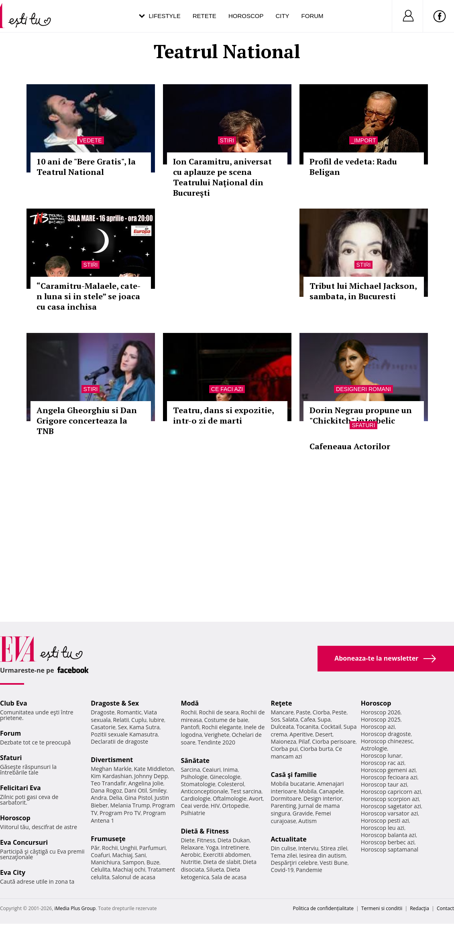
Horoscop (246, 15)
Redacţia (419, 908)
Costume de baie (226, 720)
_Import (363, 140)
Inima (230, 769)
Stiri (227, 140)
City (282, 15)
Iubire (156, 720)
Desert (323, 734)
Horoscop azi (378, 726)
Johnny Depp (151, 776)
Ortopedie (235, 805)
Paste (303, 712)
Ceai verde (194, 805)
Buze (153, 862)
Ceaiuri (211, 769)
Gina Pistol (138, 797)
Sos (275, 719)
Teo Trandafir (108, 783)
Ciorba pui (284, 748)
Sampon (133, 862)
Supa (324, 719)
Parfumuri (152, 848)
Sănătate (195, 760)
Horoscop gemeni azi (388, 770)
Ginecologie (225, 777)
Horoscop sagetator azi (391, 806)
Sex (122, 727)
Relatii (121, 720)
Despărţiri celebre (294, 862)
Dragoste (102, 712)
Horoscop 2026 (381, 712)
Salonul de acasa (133, 877)
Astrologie (374, 748)
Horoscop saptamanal (389, 849)
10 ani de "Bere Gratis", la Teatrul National (86, 166)
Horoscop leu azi (382, 828)
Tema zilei (284, 855)
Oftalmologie (229, 798)
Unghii (128, 848)
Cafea (307, 719)
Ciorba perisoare (334, 741)
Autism (307, 821)
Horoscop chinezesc (387, 741)
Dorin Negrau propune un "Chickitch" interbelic (360, 415)
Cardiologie (195, 798)
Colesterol (231, 784)
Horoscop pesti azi (385, 820)
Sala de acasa (229, 877)
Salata (290, 719)
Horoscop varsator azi (389, 813)
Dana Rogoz (106, 790)
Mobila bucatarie (293, 783)
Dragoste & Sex (115, 703)
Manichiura (105, 862)
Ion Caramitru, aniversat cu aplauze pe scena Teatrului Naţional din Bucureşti (222, 177)
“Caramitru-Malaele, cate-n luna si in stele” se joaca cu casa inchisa (88, 296)
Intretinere (235, 847)
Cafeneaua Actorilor (349, 446)
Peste (339, 712)
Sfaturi (363, 425)
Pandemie (309, 870)
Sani (140, 855)
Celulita (100, 869)
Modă (190, 703)
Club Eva (13, 703)
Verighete (216, 734)
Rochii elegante (222, 727)
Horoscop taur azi (384, 784)
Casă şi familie (294, 774)
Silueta (215, 869)
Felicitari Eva (20, 787)
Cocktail (331, 726)
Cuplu (139, 720)
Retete (204, 15)
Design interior (322, 798)
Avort (256, 798)
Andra (99, 797)
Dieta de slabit (221, 862)
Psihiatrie (193, 813)
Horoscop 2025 (381, 719)
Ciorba (321, 712)
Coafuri (100, 855)
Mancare (282, 712)
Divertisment (112, 759)
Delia (115, 797)
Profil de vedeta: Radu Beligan (353, 166)
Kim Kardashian (111, 776)
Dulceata (282, 726)
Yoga (212, 847)
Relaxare (192, 847)
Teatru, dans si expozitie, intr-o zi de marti (223, 415)
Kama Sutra (144, 727)
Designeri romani (363, 389)
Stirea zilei (334, 848)
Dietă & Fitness (205, 831)
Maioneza (283, 741)
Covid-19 (282, 870)
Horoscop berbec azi (388, 842)
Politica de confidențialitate (323, 908)
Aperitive (301, 734)
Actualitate (289, 839)
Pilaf (303, 741)
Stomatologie (198, 784)
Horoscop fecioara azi (389, 777)
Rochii (110, 848)
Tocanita (307, 726)
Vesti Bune (334, 862)
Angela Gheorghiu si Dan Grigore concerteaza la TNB (87, 420)
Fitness (206, 840)
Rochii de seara (219, 712)
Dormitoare (286, 798)
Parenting (283, 805)
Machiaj (122, 855)
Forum (312, 15)
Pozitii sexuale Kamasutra (124, 734)
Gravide (303, 813)
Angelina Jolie (145, 783)
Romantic (129, 712)
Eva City (12, 872)
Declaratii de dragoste (119, 741)
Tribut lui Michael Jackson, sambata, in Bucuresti (363, 291)
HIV (215, 805)
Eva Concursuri (24, 842)
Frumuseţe (108, 838)
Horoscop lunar (381, 755)
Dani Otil (135, 790)
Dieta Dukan (234, 840)
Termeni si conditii (382, 908)
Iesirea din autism (322, 855)
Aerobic (191, 854)
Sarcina (190, 769)
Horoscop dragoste (386, 734)
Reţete (281, 703)
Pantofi (190, 727)
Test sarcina (246, 791)
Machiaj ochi (129, 869)
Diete (187, 840)
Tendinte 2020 (216, 742)
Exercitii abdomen (226, 854)
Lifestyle (165, 15)
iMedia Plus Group (75, 908)
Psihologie (194, 777)
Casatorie (103, 727)
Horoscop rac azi (383, 763)
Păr (95, 848)
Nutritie (191, 862)
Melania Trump (130, 805)
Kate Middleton (154, 769)
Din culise (283, 848)
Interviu (308, 848)
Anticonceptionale (204, 791)
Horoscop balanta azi (388, 835)
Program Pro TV (120, 813)
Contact (445, 908)
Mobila (307, 791)
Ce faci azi (227, 389)
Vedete (90, 140)
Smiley (158, 790)
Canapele (331, 791)
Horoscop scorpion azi (390, 799)
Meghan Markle (111, 769)
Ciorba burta (316, 748)
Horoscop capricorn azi (391, 791)
